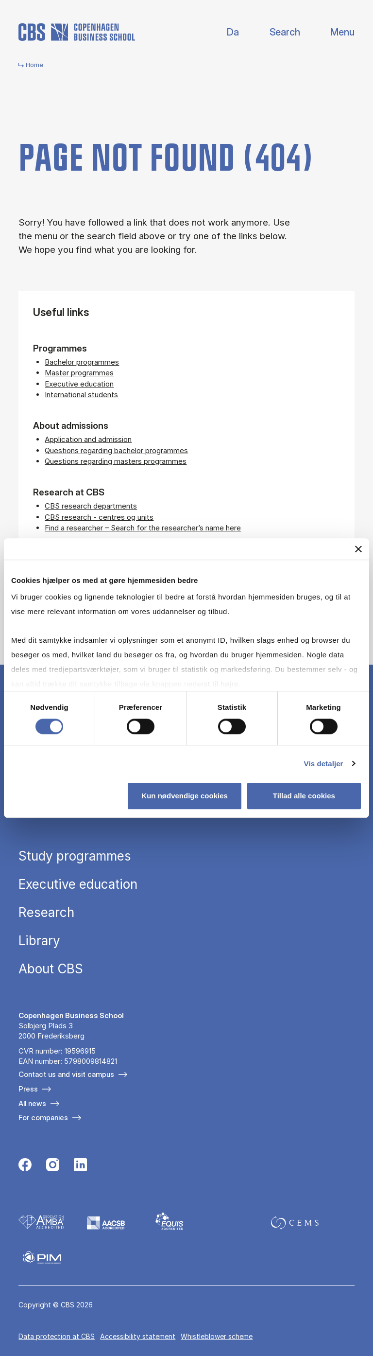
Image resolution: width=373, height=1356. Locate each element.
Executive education (79, 383)
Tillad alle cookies (304, 796)
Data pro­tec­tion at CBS (56, 1336)
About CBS (50, 969)
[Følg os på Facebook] (25, 1166)
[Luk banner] (358, 549)
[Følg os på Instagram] (52, 1166)
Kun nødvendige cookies (184, 796)
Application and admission (88, 439)
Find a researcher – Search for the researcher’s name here (143, 527)
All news (32, 1103)
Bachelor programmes (82, 362)
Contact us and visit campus (66, 1074)
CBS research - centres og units (99, 517)
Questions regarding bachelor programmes (116, 450)
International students (81, 394)
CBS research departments (91, 506)
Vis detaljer (323, 763)
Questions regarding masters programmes (115, 461)
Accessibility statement (137, 1336)
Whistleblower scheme (217, 1336)
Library (39, 940)
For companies (43, 1117)
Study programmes (74, 856)
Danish (224, 32)
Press (28, 1088)
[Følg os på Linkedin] (80, 1166)
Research (46, 912)
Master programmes (79, 372)
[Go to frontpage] (76, 32)
